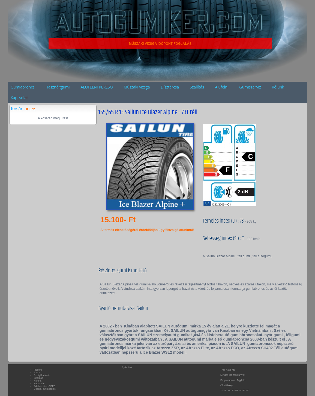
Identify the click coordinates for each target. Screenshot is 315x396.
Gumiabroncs (23, 87)
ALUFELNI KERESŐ (97, 87)
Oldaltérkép (226, 385)
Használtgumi (58, 87)
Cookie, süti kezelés (45, 389)
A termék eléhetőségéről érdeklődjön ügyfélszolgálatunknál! (147, 230)
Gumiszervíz (250, 87)
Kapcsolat (19, 97)
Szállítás (197, 87)
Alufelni (221, 87)
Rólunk (278, 87)
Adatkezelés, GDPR (45, 386)
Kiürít (30, 109)
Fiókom (38, 369)
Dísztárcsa (170, 87)
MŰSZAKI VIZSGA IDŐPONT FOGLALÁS (160, 44)
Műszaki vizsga (137, 87)
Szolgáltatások (42, 375)
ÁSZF (37, 372)
